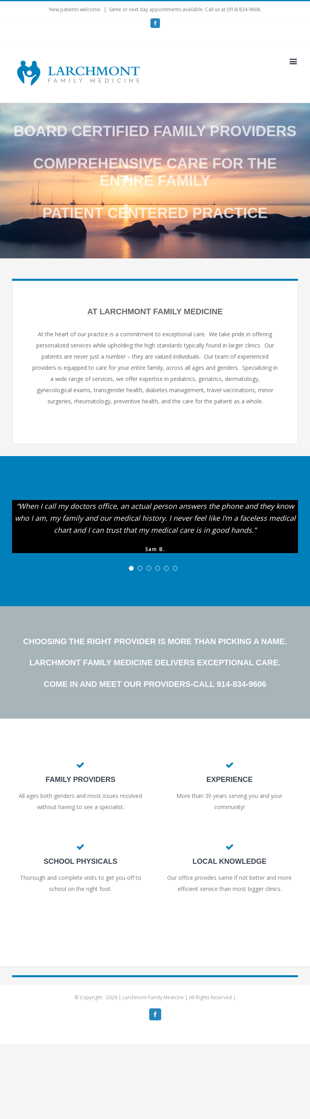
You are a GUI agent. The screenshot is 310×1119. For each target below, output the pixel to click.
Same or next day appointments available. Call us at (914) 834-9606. (185, 9)
